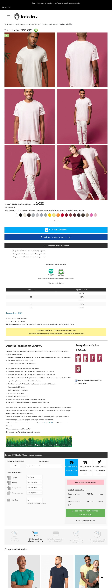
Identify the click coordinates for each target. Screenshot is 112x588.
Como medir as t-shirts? (14, 313)
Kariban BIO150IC (66, 24)
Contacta (6, 7)
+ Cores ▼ (56, 221)
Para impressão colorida (50, 24)
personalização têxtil (46, 423)
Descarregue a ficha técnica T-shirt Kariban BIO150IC (88, 382)
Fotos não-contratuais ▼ (56, 283)
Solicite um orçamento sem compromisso (85, 513)
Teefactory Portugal (11, 24)
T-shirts (37, 24)
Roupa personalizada (26, 24)
